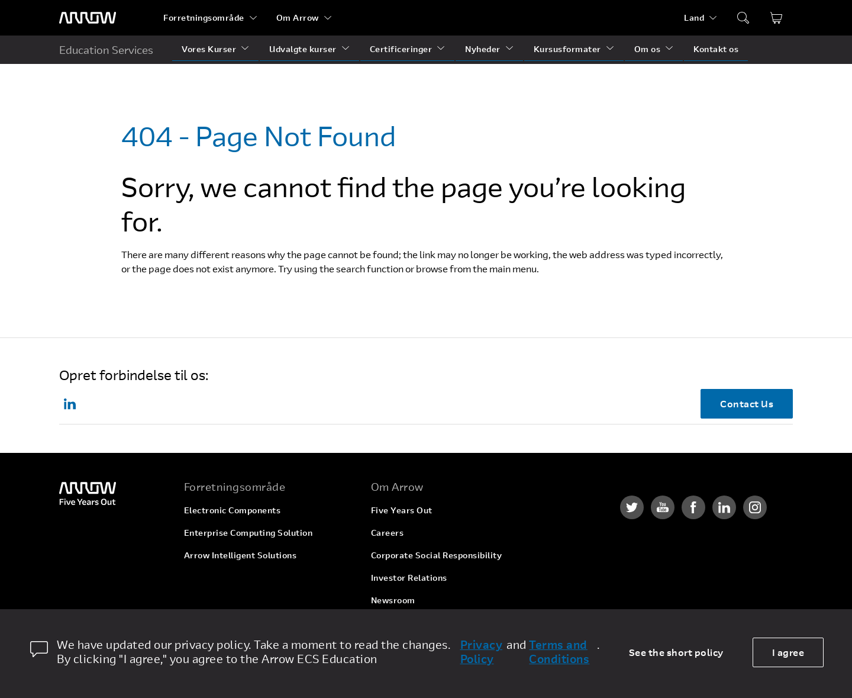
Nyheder (483, 48)
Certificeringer (401, 48)
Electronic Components (232, 510)
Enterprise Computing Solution (248, 532)
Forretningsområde (203, 17)
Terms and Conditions (559, 652)
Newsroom (393, 600)
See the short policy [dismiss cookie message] (676, 652)
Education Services (106, 50)
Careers (387, 532)
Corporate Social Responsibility (436, 555)
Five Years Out (402, 510)
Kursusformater (567, 48)
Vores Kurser (209, 48)
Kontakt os (715, 48)
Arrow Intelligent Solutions (240, 555)
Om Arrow (297, 17)
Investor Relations (409, 577)
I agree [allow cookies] (788, 652)
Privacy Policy (481, 652)
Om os (647, 48)
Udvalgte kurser (303, 48)
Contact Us (746, 403)
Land (694, 17)
